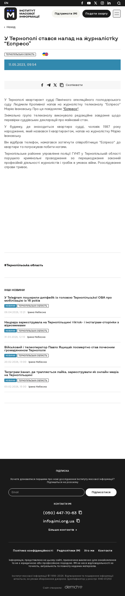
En (6, 3)
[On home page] (22, 13)
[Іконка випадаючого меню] (117, 14)
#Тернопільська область (23, 265)
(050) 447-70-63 (60, 513)
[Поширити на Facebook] (42, 85)
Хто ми (89, 550)
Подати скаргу (96, 13)
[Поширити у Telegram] (49, 85)
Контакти (105, 550)
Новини (10, 306)
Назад (11, 27)
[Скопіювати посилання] (72, 85)
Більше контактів (61, 529)
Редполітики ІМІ (68, 550)
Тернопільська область (33, 306)
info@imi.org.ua (58, 521)
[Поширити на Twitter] (55, 85)
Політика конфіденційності (33, 550)
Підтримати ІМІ (66, 13)
